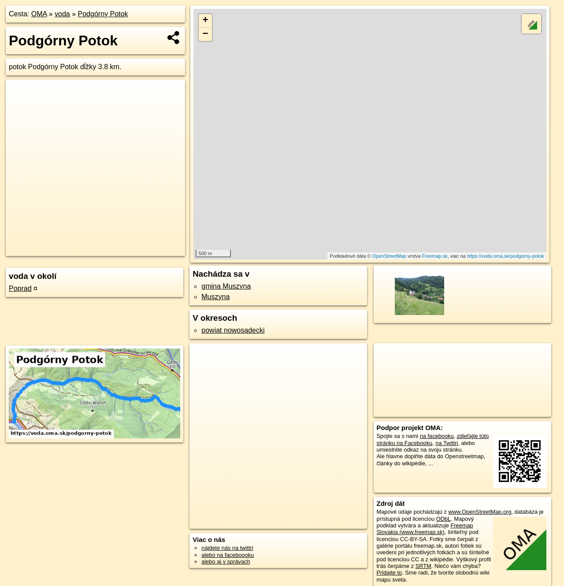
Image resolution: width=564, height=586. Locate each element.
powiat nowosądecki (232, 330)
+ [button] (205, 20)
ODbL (443, 519)
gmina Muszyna (226, 286)
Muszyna (215, 296)
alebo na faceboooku (227, 555)
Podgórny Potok (103, 14)
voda (62, 14)
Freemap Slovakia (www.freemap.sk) (425, 528)
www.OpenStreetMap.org (479, 511)
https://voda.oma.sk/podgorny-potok (505, 256)
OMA (39, 14)
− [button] (205, 34)
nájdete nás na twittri (227, 548)
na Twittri (446, 443)
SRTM (423, 566)
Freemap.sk (435, 256)
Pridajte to (389, 572)
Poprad (20, 288)
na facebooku (437, 436)
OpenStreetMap (389, 256)
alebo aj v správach (225, 561)
